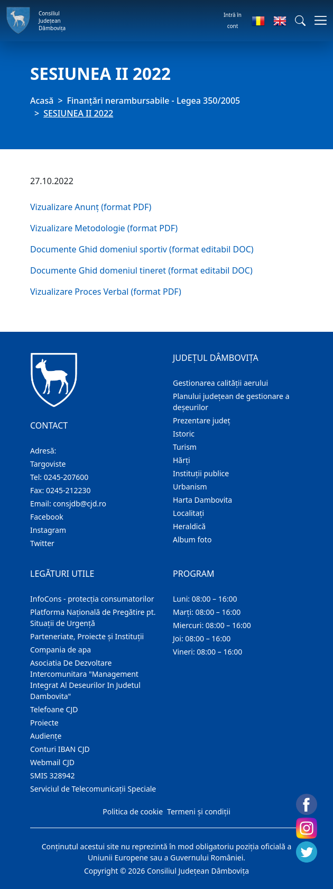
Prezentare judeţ (201, 420)
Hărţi (181, 460)
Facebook (46, 517)
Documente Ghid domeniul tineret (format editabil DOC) (141, 270)
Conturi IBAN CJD (60, 749)
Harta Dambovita (202, 500)
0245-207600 (66, 477)
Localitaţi (188, 513)
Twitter (42, 543)
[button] (300, 20)
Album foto (192, 539)
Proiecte (44, 723)
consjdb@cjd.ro (79, 503)
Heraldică (189, 526)
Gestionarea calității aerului (220, 383)
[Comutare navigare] (317, 20)
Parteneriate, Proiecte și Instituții (87, 636)
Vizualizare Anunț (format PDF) (90, 207)
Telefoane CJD (54, 709)
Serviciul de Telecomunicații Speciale (93, 789)
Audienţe (45, 736)
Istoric (184, 434)
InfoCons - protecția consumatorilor (92, 599)
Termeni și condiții (198, 811)
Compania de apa (60, 650)
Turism (185, 447)
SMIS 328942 (52, 775)
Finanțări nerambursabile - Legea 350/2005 (153, 100)
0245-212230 (68, 490)
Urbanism (190, 487)
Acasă (41, 100)
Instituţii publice (201, 473)
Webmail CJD (52, 762)
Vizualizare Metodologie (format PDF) (104, 228)
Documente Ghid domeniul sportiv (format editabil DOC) (142, 249)
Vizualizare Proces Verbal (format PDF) (105, 291)
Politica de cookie (133, 811)
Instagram (48, 530)
